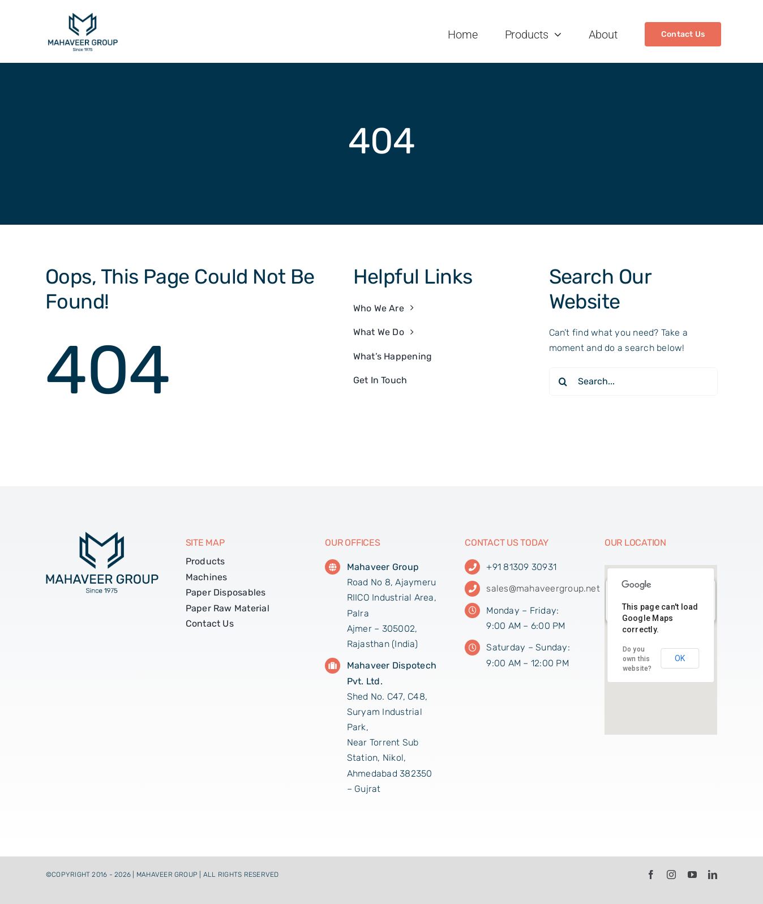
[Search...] (633, 381)
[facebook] (650, 874)
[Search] (563, 381)
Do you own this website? (637, 658)
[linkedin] (712, 874)
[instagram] (671, 874)
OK (680, 658)
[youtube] (692, 874)
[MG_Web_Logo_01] (83, 16)
